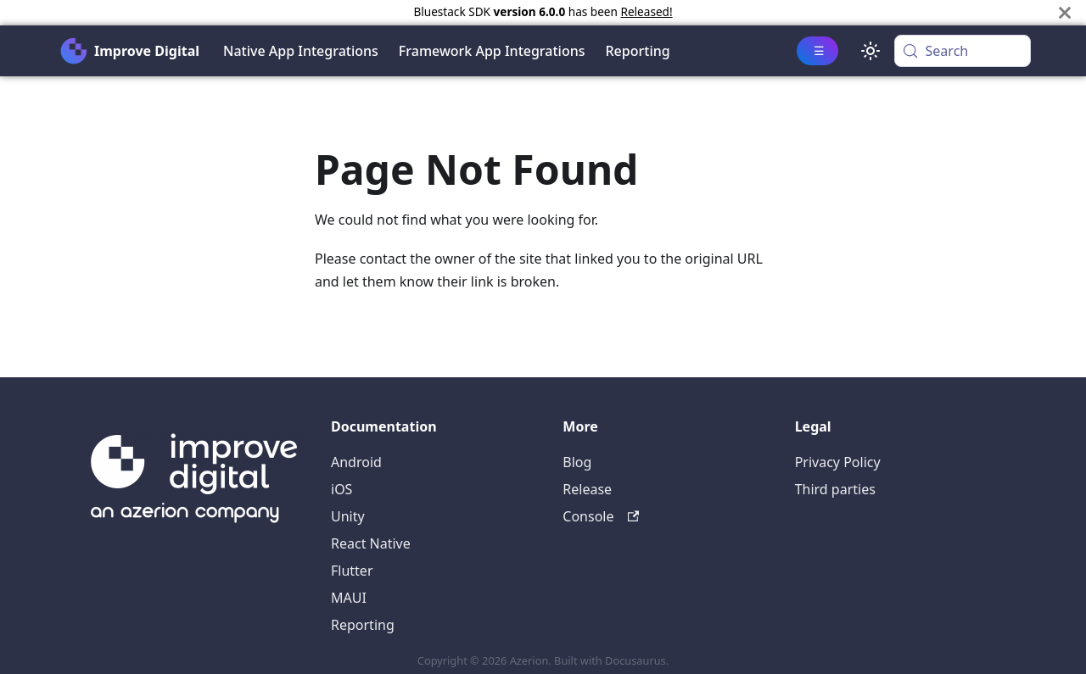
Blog (577, 462)
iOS (341, 489)
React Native (371, 543)
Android (356, 462)
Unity (348, 516)
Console (601, 516)
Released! (646, 11)
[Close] (1065, 12)
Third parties (835, 489)
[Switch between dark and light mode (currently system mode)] (870, 50)
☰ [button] (819, 50)
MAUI (349, 597)
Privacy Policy (838, 462)
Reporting (638, 51)
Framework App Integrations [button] (492, 51)
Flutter (352, 570)
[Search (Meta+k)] (962, 51)
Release (587, 489)
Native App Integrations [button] (300, 51)
